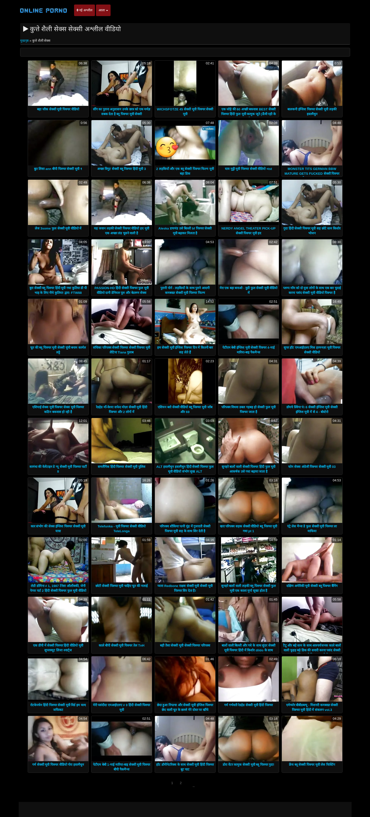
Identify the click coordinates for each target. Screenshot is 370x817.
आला (103, 10)
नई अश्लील (84, 10)
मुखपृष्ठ (25, 40)
